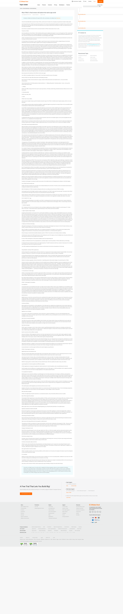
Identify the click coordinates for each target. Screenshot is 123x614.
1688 (51, 539)
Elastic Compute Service (36, 526)
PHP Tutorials (77, 530)
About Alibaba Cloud (24, 506)
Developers (56, 530)
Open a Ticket (68, 492)
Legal (42, 537)
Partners (68, 4)
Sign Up (100, 1)
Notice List (48, 537)
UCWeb (70, 539)
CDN (44, 526)
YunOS (60, 539)
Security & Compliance (80, 509)
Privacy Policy (35, 537)
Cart (84, 1)
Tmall (35, 539)
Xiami (76, 539)
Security (80, 526)
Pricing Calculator (65, 516)
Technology (51, 506)
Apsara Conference (24, 516)
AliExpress (43, 539)
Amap (67, 539)
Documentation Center (80, 506)
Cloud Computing (93, 55)
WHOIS (77, 513)
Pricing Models (23, 508)
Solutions (50, 4)
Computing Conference (82, 55)
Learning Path (72, 528)
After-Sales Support (66, 509)
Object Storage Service (58, 526)
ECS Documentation (42, 528)
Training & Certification (53, 518)
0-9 (74, 532)
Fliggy (57, 539)
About (38, 4)
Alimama (54, 539)
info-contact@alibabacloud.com (93, 44)
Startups (22, 514)
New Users (79, 528)
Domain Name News (94, 60)
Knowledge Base (52, 508)
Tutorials (70, 530)
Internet (79, 57)
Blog (49, 514)
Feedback (64, 513)
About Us (27, 537)
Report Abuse (64, 511)
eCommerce (66, 526)
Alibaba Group (22, 539)
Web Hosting (73, 526)
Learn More (80, 14)
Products (44, 4)
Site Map (77, 514)
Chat (67, 485)
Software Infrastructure (62, 528)
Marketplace (61, 4)
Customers (23, 511)
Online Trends (92, 57)
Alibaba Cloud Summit (25, 518)
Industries (50, 530)
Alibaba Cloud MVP (79, 508)
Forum (63, 514)
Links (54, 537)
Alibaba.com (47, 539)
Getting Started (51, 513)
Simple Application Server (39, 508)
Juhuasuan (38, 539)
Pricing (55, 4)
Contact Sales (99, 4)
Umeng (73, 539)
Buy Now (84, 14)
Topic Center (34, 530)
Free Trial (36, 506)
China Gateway (51, 509)
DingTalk (79, 539)
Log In (94, 1)
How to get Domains (52, 528)
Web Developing (64, 530)
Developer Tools (81, 60)
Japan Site (34, 528)
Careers (21, 537)
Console (89, 1)
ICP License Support (52, 511)
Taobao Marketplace (29, 539)
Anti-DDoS (49, 526)
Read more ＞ (59, 18)
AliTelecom (64, 539)
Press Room (78, 511)
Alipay (82, 539)
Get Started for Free (26, 493)
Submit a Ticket (65, 508)
